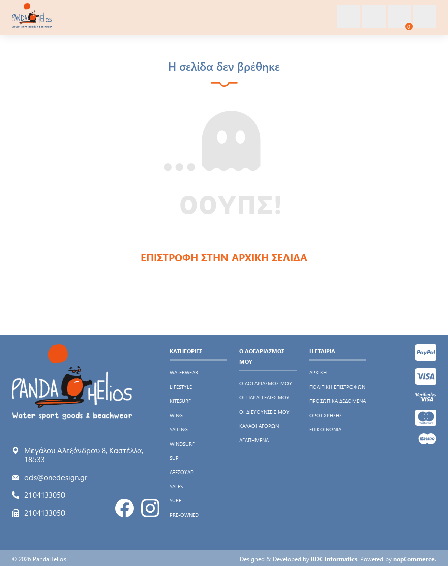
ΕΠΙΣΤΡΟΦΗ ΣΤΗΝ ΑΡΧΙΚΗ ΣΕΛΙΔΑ (224, 257)
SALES (176, 486)
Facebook (124, 508)
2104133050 (44, 495)
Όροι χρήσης (325, 415)
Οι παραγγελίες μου (264, 397)
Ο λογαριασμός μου (265, 383)
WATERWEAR (184, 372)
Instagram (150, 508)
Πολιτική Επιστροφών (337, 386)
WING (176, 415)
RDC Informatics (334, 559)
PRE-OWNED (184, 514)
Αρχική (318, 372)
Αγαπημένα (254, 440)
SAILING (179, 429)
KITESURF (180, 400)
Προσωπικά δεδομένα (337, 400)
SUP (174, 457)
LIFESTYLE (181, 386)
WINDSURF (182, 443)
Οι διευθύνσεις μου (264, 411)
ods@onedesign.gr (55, 477)
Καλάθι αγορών (259, 425)
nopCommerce (414, 559)
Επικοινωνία (325, 429)
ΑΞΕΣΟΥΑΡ (182, 472)
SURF (175, 500)
